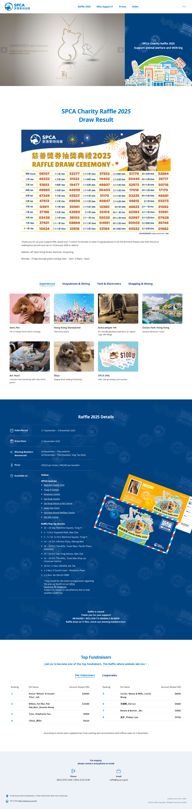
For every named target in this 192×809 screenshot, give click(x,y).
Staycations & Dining (76, 283)
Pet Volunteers (85, 675)
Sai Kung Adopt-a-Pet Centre (58, 503)
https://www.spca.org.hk (27, 801)
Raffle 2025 (84, 6)
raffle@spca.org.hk (118, 779)
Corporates (109, 675)
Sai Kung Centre (52, 498)
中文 (184, 6)
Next (127, 50)
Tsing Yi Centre (51, 489)
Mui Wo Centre (51, 517)
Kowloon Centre (52, 494)
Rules (135, 6)
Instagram (62, 586)
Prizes (122, 6)
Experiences (47, 283)
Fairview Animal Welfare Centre (59, 512)
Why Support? (105, 6)
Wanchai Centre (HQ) (54, 485)
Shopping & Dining (140, 283)
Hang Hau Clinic (52, 507)
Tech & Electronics (109, 283)
